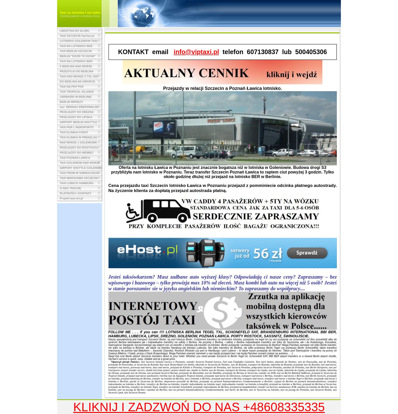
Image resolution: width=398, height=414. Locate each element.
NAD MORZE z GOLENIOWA (78, 142)
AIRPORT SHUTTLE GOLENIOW (81, 167)
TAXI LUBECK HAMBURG (77, 183)
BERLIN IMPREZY (71, 101)
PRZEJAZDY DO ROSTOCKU (79, 147)
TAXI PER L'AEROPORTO (76, 127)
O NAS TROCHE (70, 188)
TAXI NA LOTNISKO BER (76, 45)
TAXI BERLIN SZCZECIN (76, 51)
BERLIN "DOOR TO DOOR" (78, 56)
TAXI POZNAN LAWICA (75, 157)
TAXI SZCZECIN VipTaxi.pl (77, 35)
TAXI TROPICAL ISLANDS (77, 91)
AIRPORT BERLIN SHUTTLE (78, 122)
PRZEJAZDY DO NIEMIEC (77, 152)
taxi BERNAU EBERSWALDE (79, 106)
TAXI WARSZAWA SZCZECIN (79, 178)
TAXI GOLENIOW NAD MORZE (80, 162)
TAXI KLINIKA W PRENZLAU (78, 137)
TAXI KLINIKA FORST (74, 132)
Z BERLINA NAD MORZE (76, 66)
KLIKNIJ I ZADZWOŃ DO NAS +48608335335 (199, 407)
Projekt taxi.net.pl (71, 198)
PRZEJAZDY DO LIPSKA (76, 117)
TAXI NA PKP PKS (72, 86)
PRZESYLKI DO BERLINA (76, 71)
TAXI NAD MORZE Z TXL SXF (79, 76)
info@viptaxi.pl (196, 51)
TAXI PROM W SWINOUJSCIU (79, 172)
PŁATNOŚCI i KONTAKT (75, 193)
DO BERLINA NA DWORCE (77, 81)
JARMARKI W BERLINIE (76, 96)
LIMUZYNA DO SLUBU (74, 30)
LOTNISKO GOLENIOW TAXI (78, 40)
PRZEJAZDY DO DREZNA (77, 112)
